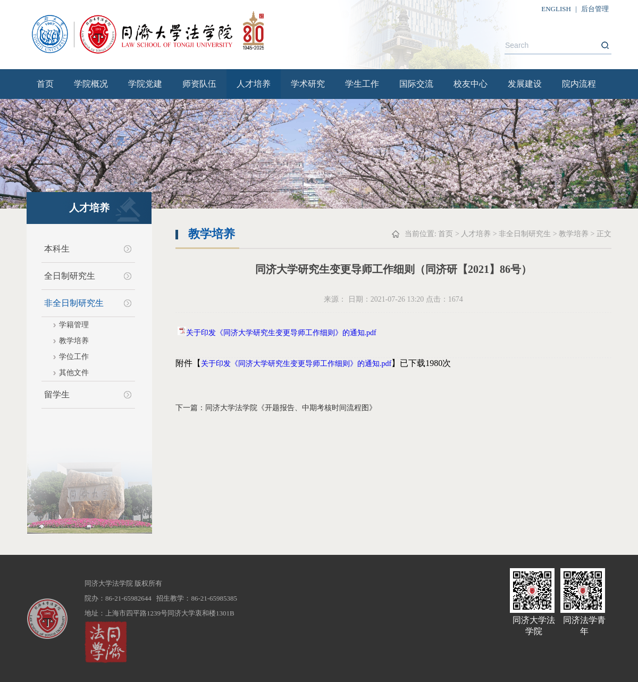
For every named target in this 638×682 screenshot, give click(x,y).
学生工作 (362, 83)
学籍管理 (74, 325)
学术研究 (308, 83)
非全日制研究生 (74, 302)
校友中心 (471, 83)
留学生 (57, 394)
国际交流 (416, 83)
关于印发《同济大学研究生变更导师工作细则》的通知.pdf (281, 333)
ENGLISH (556, 9)
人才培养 (254, 83)
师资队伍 (199, 83)
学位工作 (74, 357)
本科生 (57, 248)
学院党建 (145, 83)
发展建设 (525, 83)
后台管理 (595, 9)
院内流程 (579, 83)
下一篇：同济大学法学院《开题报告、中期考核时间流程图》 (275, 408)
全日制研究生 (69, 275)
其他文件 (74, 373)
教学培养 (74, 341)
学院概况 (91, 83)
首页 (45, 83)
